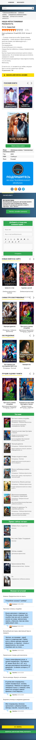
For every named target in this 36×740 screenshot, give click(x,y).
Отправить (18, 253)
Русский (13, 159)
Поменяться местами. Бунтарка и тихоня (26, 403)
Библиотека (3, 2)
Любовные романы (17, 150)
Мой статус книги (18, 146)
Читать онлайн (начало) (18, 211)
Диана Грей (5, 16)
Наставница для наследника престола (9, 365)
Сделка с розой (26, 288)
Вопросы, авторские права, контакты (18, 731)
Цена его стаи (9, 288)
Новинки (11, 2)
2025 (12, 154)
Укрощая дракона (9, 326)
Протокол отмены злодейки (26, 327)
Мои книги (20, 2)
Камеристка (27, 364)
